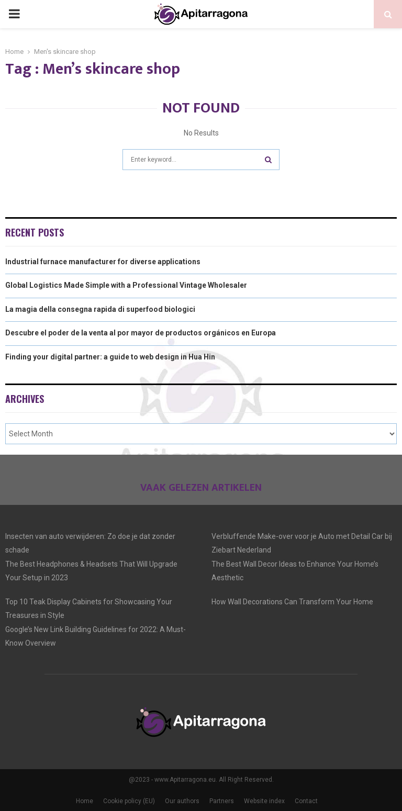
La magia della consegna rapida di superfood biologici (100, 309)
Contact (306, 801)
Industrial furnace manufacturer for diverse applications (102, 261)
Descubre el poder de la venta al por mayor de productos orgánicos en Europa (140, 333)
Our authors (182, 801)
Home (84, 801)
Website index (264, 801)
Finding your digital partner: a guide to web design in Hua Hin (110, 357)
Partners (221, 801)
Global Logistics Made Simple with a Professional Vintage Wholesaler (126, 285)
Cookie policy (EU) (129, 801)
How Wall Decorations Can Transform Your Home (292, 602)
